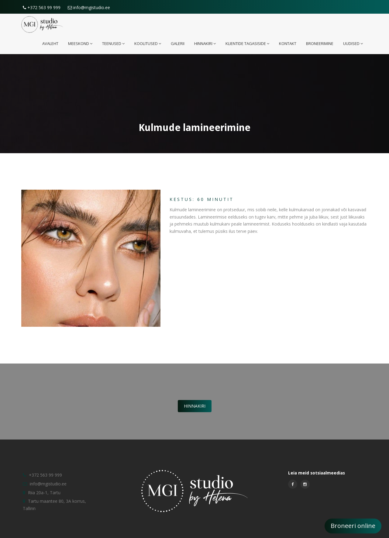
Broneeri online (353, 526)
